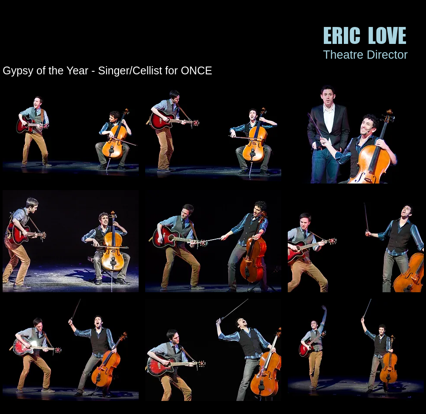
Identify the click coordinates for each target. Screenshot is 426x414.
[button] (71, 132)
